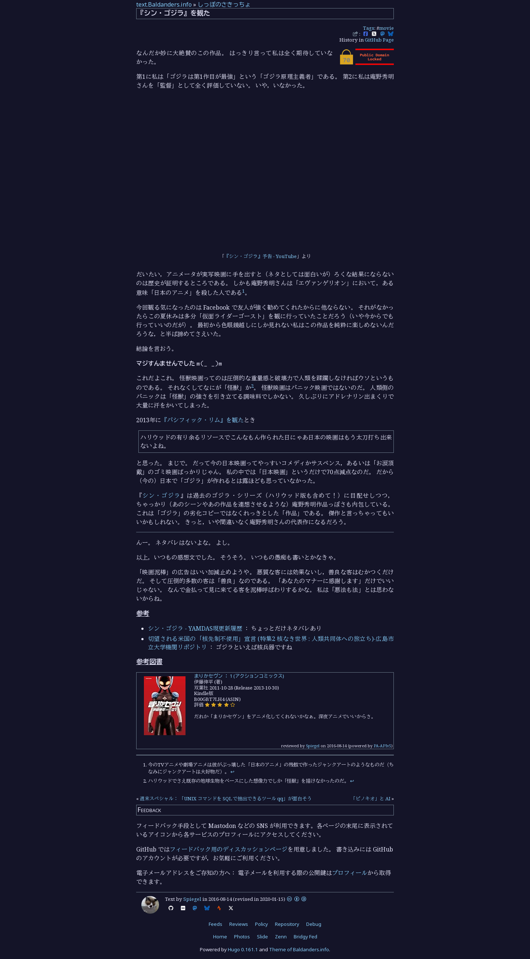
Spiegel (312, 745)
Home (220, 936)
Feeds (215, 924)
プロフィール (349, 873)
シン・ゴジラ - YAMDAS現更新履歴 (195, 628)
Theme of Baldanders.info (299, 949)
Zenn (281, 936)
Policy (261, 924)
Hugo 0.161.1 (243, 949)
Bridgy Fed (305, 936)
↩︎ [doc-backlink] (232, 771)
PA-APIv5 (382, 745)
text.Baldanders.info (164, 4)
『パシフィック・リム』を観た (202, 420)
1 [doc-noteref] (243, 291)
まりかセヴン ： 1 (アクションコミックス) (239, 676)
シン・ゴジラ (161, 495)
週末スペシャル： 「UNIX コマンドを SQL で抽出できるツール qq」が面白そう (226, 798)
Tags (368, 28)
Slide (262, 936)
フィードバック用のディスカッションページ (228, 849)
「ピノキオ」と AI (371, 798)
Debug (313, 924)
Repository (287, 924)
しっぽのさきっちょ (224, 4)
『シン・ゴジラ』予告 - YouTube (260, 256)
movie (386, 28)
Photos (242, 936)
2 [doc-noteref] (252, 385)
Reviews (238, 924)
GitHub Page (379, 39)
